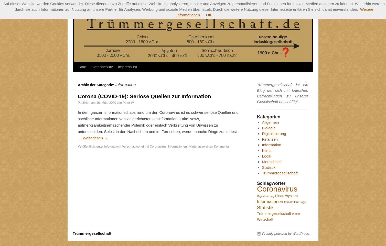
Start (82, 67)
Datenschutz (102, 67)
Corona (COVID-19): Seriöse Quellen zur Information (144, 96)
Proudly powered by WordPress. (286, 234)
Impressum (127, 67)
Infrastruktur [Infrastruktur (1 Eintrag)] (291, 202)
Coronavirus (158, 146)
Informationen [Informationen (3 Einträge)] (270, 201)
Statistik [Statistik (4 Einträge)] (265, 207)
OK (209, 15)
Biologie (269, 128)
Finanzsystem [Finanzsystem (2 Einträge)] (286, 196)
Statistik (269, 167)
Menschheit (272, 162)
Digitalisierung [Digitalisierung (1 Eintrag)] (265, 196)
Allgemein (270, 122)
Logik (266, 156)
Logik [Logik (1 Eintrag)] (303, 202)
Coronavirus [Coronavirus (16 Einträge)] (277, 189)
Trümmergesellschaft (280, 173)
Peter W (128, 103)
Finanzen (270, 139)
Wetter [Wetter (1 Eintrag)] (296, 213)
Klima (267, 150)
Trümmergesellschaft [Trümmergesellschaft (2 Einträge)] (274, 213)
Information (112, 146)
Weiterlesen (95, 138)
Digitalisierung (274, 133)
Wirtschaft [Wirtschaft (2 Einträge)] (265, 219)
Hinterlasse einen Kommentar (209, 146)
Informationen (177, 146)
